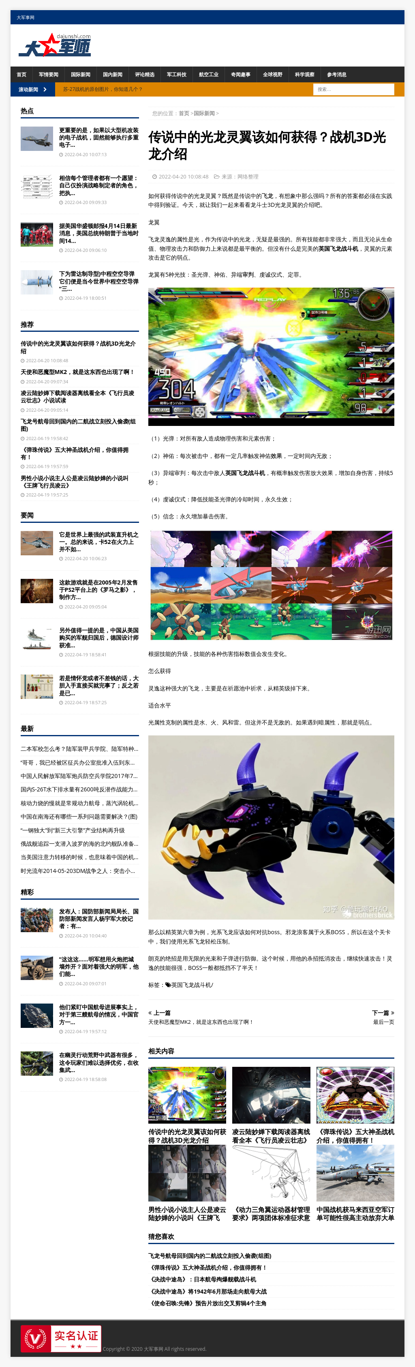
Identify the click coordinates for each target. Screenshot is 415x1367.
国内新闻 (112, 74)
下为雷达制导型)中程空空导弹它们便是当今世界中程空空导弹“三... (99, 281)
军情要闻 (48, 74)
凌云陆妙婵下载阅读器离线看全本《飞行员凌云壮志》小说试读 (77, 396)
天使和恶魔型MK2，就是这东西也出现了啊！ (78, 372)
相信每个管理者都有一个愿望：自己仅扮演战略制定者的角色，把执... (99, 185)
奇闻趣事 (240, 74)
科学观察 (304, 74)
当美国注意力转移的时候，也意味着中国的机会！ (83, 857)
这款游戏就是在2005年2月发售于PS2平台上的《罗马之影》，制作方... (98, 589)
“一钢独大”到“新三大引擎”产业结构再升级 (73, 830)
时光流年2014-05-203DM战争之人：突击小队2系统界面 (92, 871)
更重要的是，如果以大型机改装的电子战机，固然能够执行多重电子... (99, 137)
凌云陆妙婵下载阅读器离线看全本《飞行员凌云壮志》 (271, 1136)
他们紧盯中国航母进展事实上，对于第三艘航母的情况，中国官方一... (99, 1014)
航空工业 (208, 74)
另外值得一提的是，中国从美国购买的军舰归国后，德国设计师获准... (99, 637)
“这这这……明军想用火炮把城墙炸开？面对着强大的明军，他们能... (99, 966)
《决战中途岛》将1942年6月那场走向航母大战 (207, 1291)
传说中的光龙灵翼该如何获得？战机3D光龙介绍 (187, 1136)
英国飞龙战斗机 (191, 985)
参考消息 (337, 74)
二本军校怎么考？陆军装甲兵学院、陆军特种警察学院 (89, 748)
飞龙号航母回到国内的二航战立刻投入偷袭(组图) (210, 1256)
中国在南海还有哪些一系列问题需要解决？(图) (79, 816)
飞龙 (267, 196)
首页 (21, 74)
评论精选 (144, 74)
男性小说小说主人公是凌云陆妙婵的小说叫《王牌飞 (187, 1214)
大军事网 (25, 17)
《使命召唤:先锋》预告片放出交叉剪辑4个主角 (207, 1303)
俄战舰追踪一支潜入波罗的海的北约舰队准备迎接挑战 (89, 843)
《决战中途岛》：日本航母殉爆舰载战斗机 (202, 1279)
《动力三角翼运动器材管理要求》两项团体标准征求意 (271, 1214)
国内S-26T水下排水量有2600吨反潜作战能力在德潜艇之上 (94, 789)
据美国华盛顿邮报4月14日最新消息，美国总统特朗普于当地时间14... (99, 233)
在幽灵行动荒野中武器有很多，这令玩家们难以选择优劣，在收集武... (99, 1062)
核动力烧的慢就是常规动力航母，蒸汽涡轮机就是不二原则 (94, 803)
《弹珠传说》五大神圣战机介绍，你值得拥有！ (355, 1136)
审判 (248, 274)
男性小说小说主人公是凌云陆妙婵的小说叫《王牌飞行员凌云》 (74, 481)
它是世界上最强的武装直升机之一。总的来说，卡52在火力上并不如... (99, 542)
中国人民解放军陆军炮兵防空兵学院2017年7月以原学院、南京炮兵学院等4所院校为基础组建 (138, 776)
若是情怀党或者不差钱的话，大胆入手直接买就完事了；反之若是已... (99, 685)
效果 (276, 456)
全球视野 (272, 74)
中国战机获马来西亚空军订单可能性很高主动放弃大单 (355, 1214)
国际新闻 (80, 74)
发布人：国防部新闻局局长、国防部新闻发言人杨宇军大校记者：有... (99, 918)
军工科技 (176, 74)
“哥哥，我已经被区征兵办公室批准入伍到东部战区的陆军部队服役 (104, 762)
